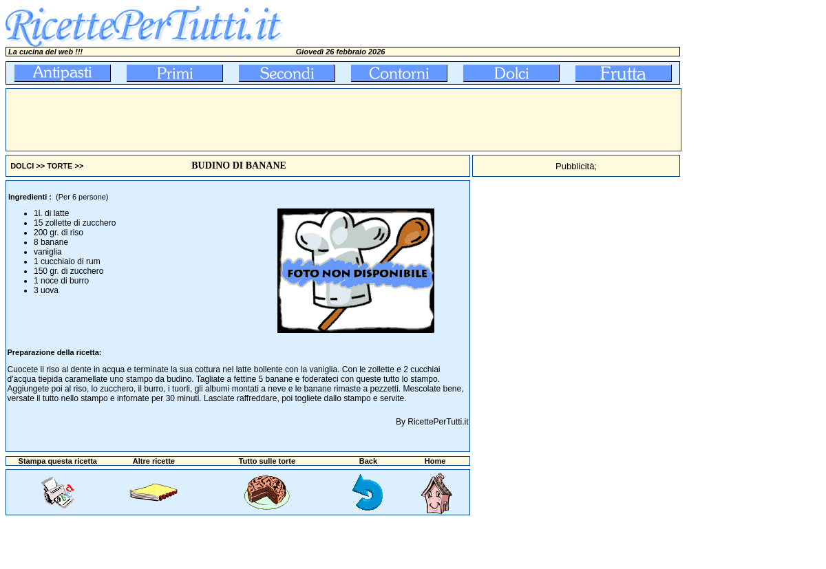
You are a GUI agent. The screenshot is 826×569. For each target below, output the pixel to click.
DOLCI (22, 166)
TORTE (59, 166)
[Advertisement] (256, 120)
